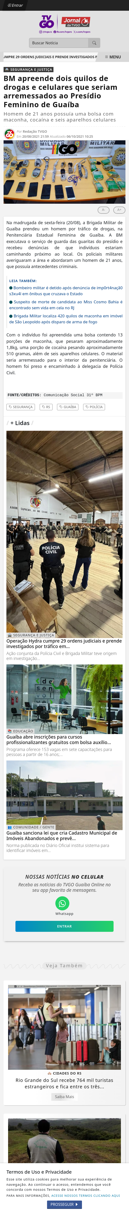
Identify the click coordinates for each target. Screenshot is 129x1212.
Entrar (15, 5)
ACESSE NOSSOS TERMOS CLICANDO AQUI (85, 1195)
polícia (94, 407)
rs (46, 407)
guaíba (67, 407)
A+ (119, 209)
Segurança (21, 407)
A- (103, 209)
